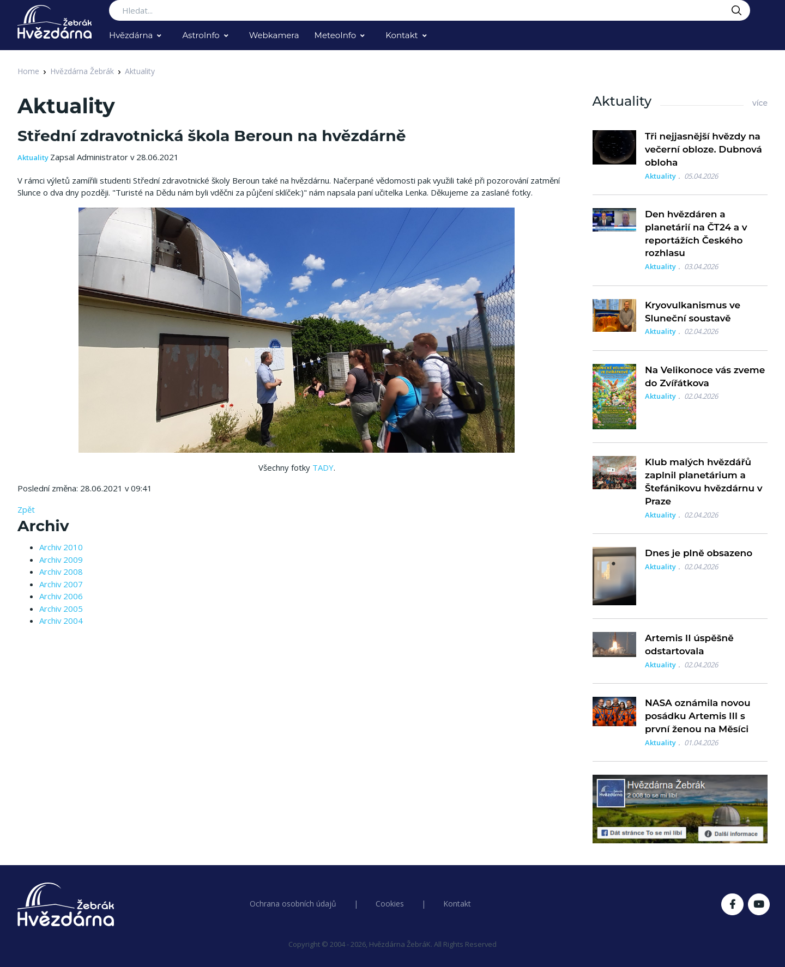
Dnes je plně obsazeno (698, 553)
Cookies (390, 903)
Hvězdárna (131, 35)
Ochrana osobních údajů (293, 903)
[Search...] (429, 10)
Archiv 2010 (61, 547)
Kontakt (401, 35)
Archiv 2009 (61, 559)
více (760, 103)
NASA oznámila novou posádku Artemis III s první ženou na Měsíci (698, 715)
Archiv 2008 (61, 571)
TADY (323, 467)
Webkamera (274, 35)
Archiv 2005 (61, 608)
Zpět (26, 509)
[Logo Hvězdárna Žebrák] (54, 22)
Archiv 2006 (61, 596)
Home (28, 71)
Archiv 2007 (61, 584)
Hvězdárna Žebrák (82, 71)
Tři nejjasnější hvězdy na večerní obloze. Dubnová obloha (703, 149)
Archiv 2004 (61, 620)
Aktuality (140, 71)
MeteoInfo (336, 35)
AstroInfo (200, 35)
